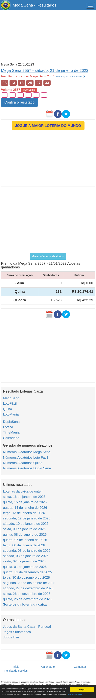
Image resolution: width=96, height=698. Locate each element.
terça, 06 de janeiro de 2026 (24, 545)
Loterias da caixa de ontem (23, 491)
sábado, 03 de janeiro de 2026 (26, 556)
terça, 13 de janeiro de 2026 (24, 513)
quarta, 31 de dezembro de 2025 (27, 572)
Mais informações (74, 694)
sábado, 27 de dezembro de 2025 (28, 588)
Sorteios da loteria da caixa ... (26, 604)
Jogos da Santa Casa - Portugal (27, 627)
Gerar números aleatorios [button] (48, 256)
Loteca (8, 427)
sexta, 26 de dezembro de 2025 (26, 594)
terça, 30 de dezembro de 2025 (26, 577)
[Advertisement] (48, 36)
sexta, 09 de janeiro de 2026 (24, 529)
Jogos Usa (11, 637)
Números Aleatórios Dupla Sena (27, 468)
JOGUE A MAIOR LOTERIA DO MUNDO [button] (48, 126)
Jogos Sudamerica (17, 632)
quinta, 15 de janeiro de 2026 (25, 502)
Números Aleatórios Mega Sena (27, 452)
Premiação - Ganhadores (70, 76)
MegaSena (11, 398)
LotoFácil (10, 403)
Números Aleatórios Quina (22, 463)
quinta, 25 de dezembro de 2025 (27, 599)
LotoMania (11, 414)
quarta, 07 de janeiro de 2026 (25, 540)
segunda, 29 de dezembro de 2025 (29, 583)
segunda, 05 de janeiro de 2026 (26, 551)
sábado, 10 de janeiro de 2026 (26, 524)
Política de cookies (16, 670)
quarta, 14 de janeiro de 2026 (25, 508)
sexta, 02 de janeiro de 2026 (24, 561)
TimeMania (11, 432)
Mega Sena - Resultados (34, 5)
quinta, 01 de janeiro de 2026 (25, 567)
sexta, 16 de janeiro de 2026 (24, 497)
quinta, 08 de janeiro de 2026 (25, 534)
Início (16, 666)
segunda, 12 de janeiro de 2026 (26, 518)
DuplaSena (11, 422)
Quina (7, 409)
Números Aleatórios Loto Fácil (25, 457)
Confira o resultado (19, 102)
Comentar (80, 666)
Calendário (11, 438)
